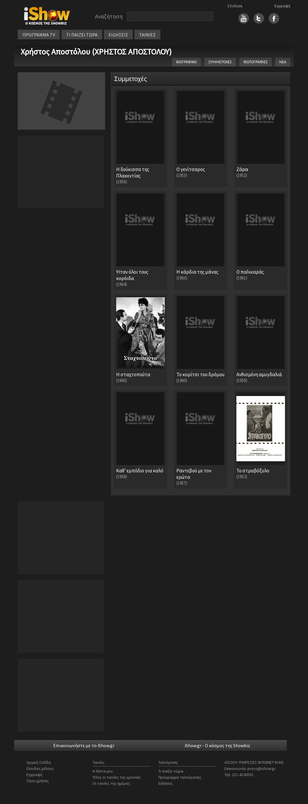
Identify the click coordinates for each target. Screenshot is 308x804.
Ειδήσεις (165, 783)
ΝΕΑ (282, 61)
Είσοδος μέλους (40, 768)
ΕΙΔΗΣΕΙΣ (118, 35)
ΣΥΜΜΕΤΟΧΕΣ (220, 61)
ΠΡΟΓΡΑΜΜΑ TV (38, 35)
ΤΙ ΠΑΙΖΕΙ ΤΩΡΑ (82, 35)
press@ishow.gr (261, 768)
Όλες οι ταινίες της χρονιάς (117, 777)
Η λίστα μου (103, 771)
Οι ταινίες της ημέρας (111, 783)
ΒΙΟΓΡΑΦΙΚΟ (186, 61)
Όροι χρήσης (37, 780)
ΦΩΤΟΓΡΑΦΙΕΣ (255, 61)
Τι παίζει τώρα (170, 771)
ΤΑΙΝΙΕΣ (147, 35)
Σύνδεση (234, 5)
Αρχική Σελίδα (38, 762)
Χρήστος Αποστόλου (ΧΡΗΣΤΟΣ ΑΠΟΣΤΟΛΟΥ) (96, 51)
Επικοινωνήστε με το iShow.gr (83, 745)
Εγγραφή (282, 5)
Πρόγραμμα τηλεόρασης (179, 777)
